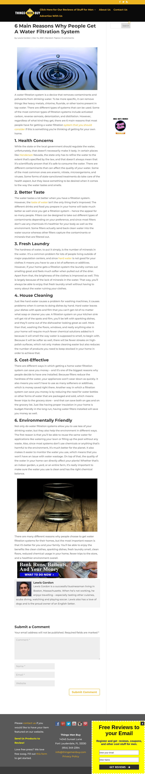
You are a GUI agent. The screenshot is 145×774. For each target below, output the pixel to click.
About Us (105, 10)
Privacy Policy (70, 756)
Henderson (26, 155)
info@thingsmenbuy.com (70, 752)
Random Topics (52, 38)
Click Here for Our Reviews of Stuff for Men (66, 10)
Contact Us (120, 10)
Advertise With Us (51, 16)
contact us (29, 723)
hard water (65, 258)
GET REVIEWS (120, 767)
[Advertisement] (127, 72)
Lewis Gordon (24, 38)
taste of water (39, 202)
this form (41, 753)
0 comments (68, 38)
